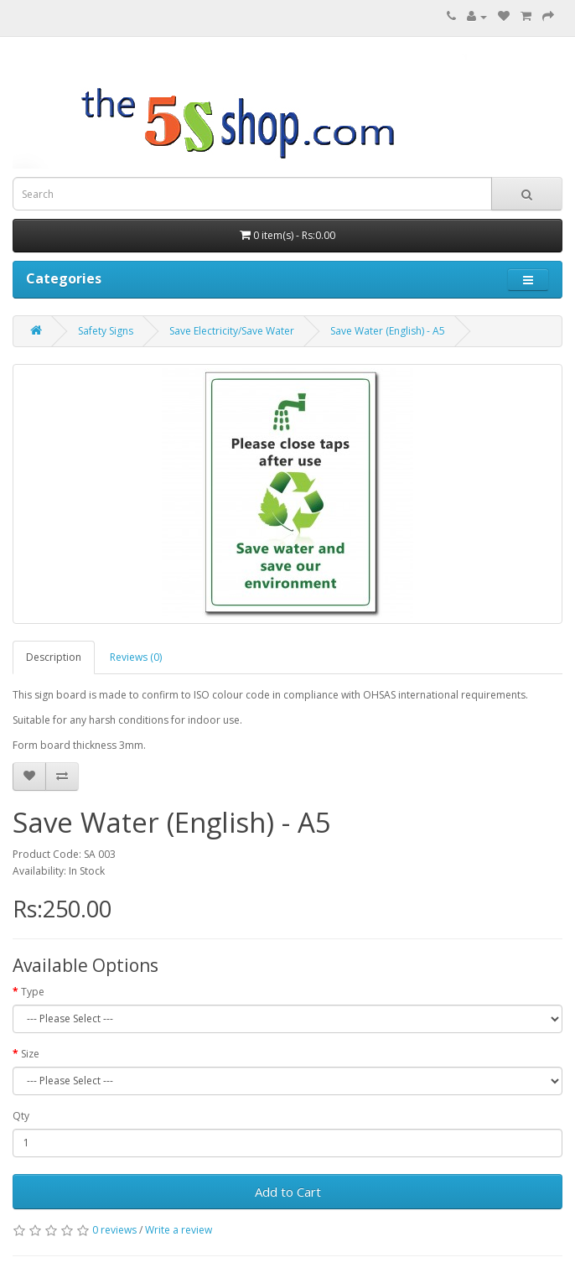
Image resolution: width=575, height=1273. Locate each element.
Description (53, 657)
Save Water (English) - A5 (387, 331)
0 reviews (114, 1230)
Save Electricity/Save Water (231, 331)
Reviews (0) (136, 657)
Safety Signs (105, 331)
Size (30, 1054)
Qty (21, 1116)
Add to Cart (288, 1191)
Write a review (178, 1230)
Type (32, 992)
